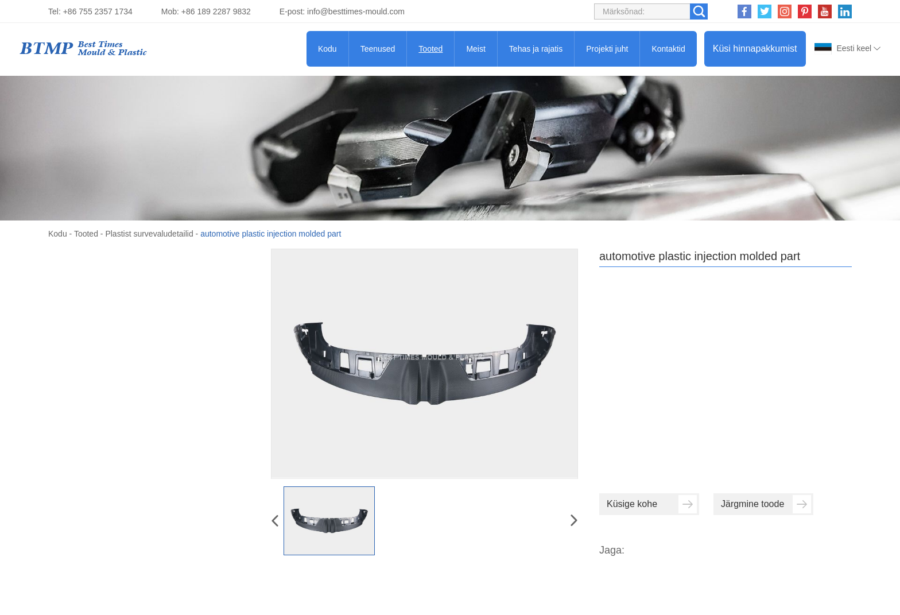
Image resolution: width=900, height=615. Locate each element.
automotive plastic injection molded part (270, 233)
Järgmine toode (766, 504)
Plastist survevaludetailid (149, 233)
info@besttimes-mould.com (356, 11)
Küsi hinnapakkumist (755, 48)
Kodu (327, 48)
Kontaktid (668, 48)
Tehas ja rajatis (535, 48)
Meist (475, 48)
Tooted (430, 48)
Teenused (377, 48)
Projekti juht (607, 48)
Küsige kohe (652, 504)
